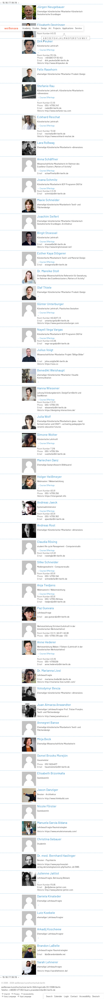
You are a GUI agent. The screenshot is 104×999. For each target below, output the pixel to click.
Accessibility (85, 996)
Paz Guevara (45, 608)
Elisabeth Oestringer (51, 25)
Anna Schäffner (47, 159)
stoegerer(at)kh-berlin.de (56, 264)
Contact (74, 996)
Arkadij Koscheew (49, 929)
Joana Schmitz (47, 179)
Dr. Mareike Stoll (48, 271)
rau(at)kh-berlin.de (53, 108)
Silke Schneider (47, 562)
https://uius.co (51, 364)
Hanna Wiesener (48, 388)
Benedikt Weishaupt (51, 370)
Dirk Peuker (45, 41)
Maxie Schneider (48, 200)
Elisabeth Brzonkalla (51, 773)
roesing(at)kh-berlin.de (55, 555)
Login (66, 996)
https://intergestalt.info (55, 496)
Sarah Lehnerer (47, 962)
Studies (35, 28)
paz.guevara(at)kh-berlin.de (57, 616)
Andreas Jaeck (47, 502)
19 (16, 2)
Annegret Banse (48, 722)
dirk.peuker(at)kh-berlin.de (57, 60)
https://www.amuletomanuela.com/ (61, 831)
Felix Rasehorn (47, 69)
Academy (26, 28)
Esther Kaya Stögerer (51, 253)
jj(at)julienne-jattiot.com (55, 887)
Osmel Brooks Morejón (52, 755)
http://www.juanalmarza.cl (57, 716)
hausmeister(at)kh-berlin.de (57, 767)
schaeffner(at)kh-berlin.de (56, 173)
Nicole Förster (46, 806)
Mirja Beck (44, 739)
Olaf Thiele (44, 287)
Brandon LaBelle (48, 945)
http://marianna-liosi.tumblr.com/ (60, 682)
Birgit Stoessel (47, 233)
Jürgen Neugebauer (51, 7)
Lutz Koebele (46, 912)
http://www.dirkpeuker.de (56, 63)
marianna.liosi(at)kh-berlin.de (58, 679)
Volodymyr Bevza (48, 688)
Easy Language (8, 996)
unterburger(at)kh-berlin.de (57, 320)
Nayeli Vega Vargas (50, 329)
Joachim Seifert (48, 216)
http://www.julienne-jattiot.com (59, 890)
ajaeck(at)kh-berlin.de (54, 519)
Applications (67, 28)
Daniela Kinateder (49, 896)
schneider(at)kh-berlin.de (56, 579)
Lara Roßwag (46, 142)
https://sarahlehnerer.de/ (56, 971)
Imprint (5, 994)
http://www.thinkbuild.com (57, 798)
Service (78, 28)
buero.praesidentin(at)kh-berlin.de (40, 990)
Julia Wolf (44, 416)
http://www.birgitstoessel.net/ (58, 247)
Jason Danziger (47, 789)
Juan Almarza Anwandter (54, 704)
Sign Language (24, 996)
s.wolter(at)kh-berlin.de (55, 454)
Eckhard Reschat (48, 117)
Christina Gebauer (49, 839)
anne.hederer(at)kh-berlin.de (57, 664)
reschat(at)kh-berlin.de (55, 133)
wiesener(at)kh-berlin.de (55, 407)
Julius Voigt (45, 350)
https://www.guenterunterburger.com (62, 323)
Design (44, 28)
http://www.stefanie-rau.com (58, 110)
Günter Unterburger (50, 304)
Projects (57, 28)
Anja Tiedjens (46, 585)
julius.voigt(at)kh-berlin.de (56, 361)
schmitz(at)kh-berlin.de (55, 193)
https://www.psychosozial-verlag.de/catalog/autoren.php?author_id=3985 (58, 865)
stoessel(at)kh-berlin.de (55, 244)
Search (49, 996)
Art (50, 28)
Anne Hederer (46, 642)
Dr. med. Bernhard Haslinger (56, 855)
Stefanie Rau (46, 86)
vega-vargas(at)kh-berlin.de (57, 343)
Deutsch (96, 996)
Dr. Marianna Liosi (49, 670)
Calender (58, 996)
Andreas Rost (46, 525)
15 (4, 2)
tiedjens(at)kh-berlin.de (55, 601)
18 (13, 2)
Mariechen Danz (47, 460)
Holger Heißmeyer (49, 476)
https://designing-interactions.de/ (60, 410)
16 (7, 2)
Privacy (15, 994)
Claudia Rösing (47, 541)
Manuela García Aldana (52, 822)
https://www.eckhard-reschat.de (59, 136)
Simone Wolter (47, 434)
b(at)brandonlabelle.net (55, 954)
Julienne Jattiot (48, 873)
